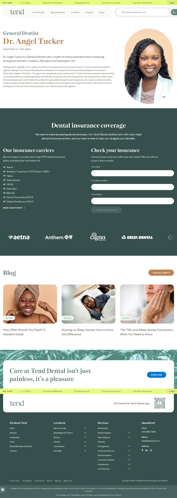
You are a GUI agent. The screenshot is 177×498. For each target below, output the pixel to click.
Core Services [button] (38, 12)
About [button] (101, 12)
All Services (103, 428)
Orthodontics (103, 468)
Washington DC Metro (63, 432)
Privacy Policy (15, 480)
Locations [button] (75, 12)
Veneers (101, 441)
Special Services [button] (58, 12)
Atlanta (57, 441)
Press (12, 441)
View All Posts (161, 272)
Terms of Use (39, 480)
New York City (60, 428)
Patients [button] (89, 12)
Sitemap (58, 480)
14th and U (25, 49)
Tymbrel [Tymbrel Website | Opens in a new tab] (164, 480)
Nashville (58, 450)
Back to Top (68, 480)
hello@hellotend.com (151, 440)
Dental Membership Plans (21, 446)
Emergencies (103, 446)
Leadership (15, 437)
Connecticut (59, 446)
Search (49, 480)
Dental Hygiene (104, 432)
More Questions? (13, 208)
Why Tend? (7, 2)
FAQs (12, 428)
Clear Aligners (104, 437)
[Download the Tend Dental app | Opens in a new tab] (159, 403)
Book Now (156, 374)
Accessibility (27, 480)
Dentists (13, 432)
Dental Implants (104, 455)
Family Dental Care (106, 450)
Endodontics (103, 464)
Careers (13, 450)
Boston (57, 437)
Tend (10, 317)
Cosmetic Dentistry (106, 459)
